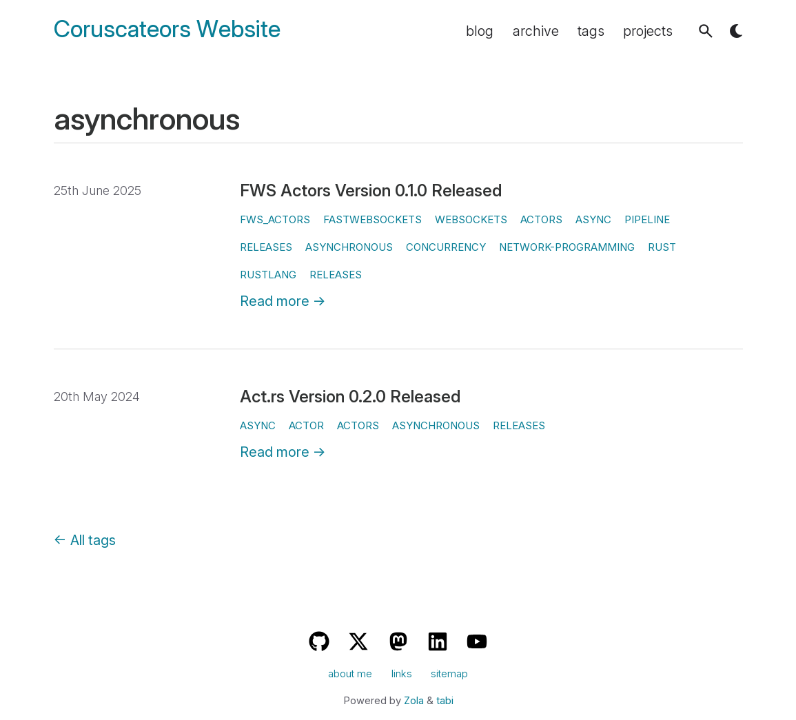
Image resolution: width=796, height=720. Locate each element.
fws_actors (275, 219)
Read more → (283, 301)
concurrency (446, 247)
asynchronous (349, 247)
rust (662, 247)
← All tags (85, 540)
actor (306, 425)
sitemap (449, 674)
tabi (444, 701)
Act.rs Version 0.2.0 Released (350, 397)
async (593, 219)
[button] (706, 31)
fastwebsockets (372, 219)
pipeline (647, 219)
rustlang (268, 274)
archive (536, 31)
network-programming (567, 247)
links (401, 674)
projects (648, 31)
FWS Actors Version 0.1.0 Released (371, 190)
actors (541, 219)
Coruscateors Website (167, 29)
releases (266, 247)
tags (591, 31)
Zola (414, 701)
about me (350, 674)
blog (479, 31)
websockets (471, 219)
